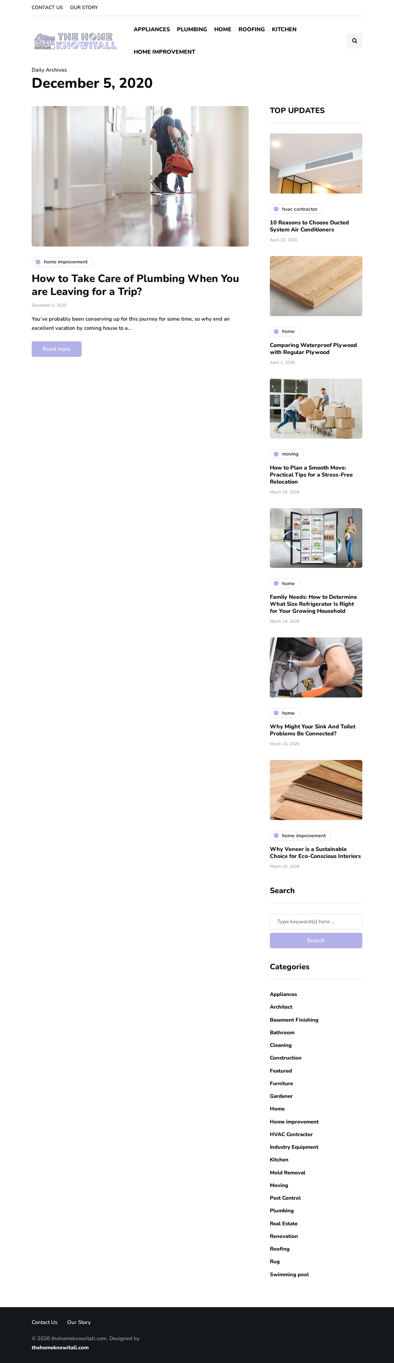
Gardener (281, 1096)
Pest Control (285, 1197)
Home (222, 29)
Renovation (284, 1236)
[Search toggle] (354, 40)
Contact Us (47, 7)
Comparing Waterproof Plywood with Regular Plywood (313, 348)
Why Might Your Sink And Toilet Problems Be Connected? (312, 730)
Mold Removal (287, 1172)
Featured (281, 1070)
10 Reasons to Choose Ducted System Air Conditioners (309, 226)
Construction (285, 1057)
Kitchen (284, 29)
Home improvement (164, 52)
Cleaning (281, 1045)
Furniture (281, 1083)
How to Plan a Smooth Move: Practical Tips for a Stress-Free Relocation (311, 475)
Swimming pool (289, 1274)
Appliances (152, 29)
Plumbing (192, 29)
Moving (279, 1185)
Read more (57, 349)
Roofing (252, 29)
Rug (275, 1261)
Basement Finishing (294, 1019)
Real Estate (284, 1223)
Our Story (84, 7)
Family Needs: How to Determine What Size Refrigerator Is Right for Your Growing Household (313, 604)
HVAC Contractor (291, 1134)
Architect (281, 1006)
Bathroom (282, 1032)
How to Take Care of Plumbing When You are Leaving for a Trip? (135, 285)
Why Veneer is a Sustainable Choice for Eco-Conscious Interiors (315, 852)
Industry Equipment (294, 1147)
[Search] (316, 921)
